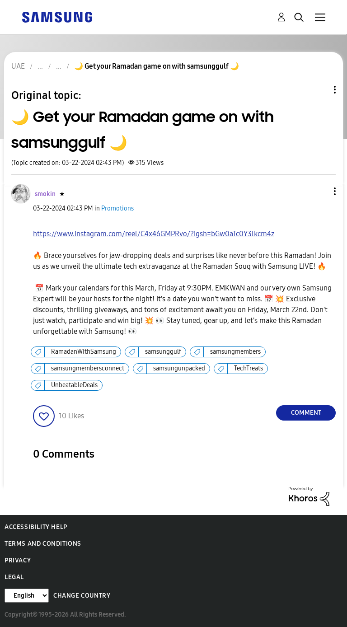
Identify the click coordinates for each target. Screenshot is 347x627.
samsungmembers (235, 352)
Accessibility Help (36, 527)
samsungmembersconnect (87, 368)
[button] (320, 191)
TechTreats (248, 368)
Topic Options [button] (319, 90)
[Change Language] (27, 596)
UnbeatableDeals (74, 385)
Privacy (18, 560)
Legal (14, 577)
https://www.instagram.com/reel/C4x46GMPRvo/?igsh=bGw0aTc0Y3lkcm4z (153, 233)
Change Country (81, 595)
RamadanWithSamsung (83, 352)
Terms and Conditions (43, 543)
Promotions (117, 208)
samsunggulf (163, 352)
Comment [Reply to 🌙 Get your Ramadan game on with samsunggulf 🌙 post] (306, 412)
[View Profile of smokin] (45, 194)
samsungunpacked (179, 368)
